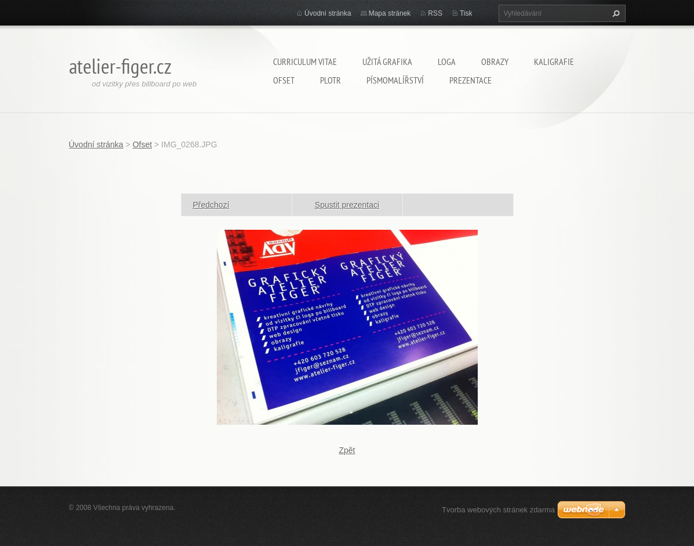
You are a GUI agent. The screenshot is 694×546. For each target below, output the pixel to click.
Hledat (614, 13)
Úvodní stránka (327, 13)
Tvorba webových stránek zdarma (498, 509)
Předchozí (211, 204)
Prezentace (470, 80)
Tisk (466, 13)
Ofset (284, 80)
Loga (447, 61)
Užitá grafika (387, 61)
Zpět (347, 450)
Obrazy (494, 61)
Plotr (330, 80)
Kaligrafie (554, 61)
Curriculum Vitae (305, 61)
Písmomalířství (395, 80)
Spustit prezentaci (347, 204)
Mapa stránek (390, 13)
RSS (435, 13)
